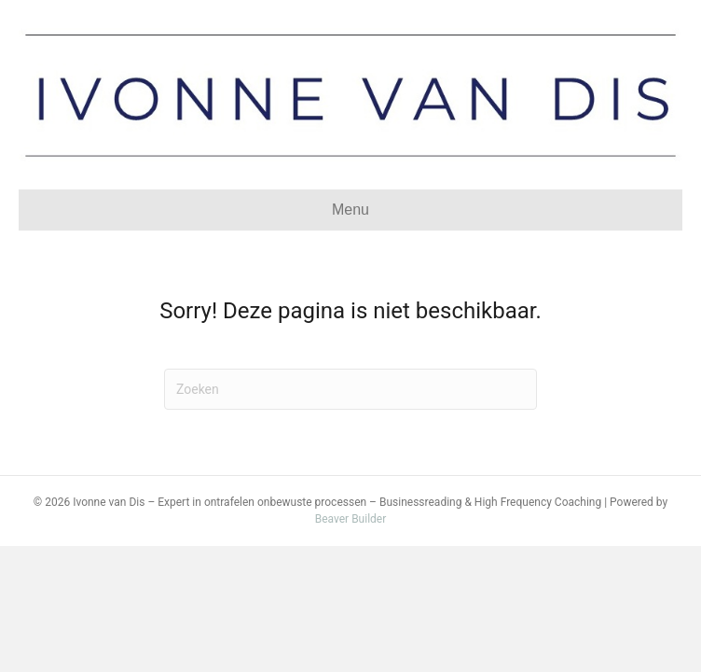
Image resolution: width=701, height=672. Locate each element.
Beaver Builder (351, 518)
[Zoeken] (350, 389)
